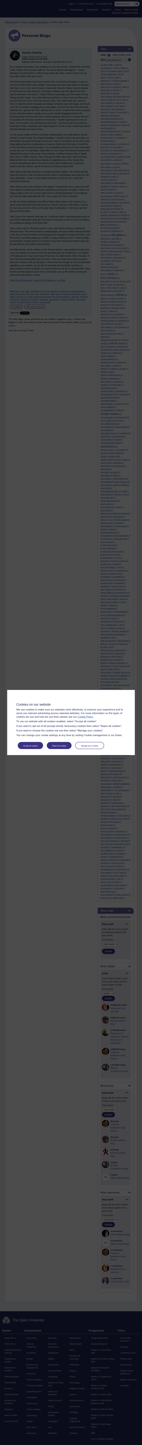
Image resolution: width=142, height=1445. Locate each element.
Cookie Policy (85, 716)
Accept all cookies (30, 746)
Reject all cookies (59, 746)
